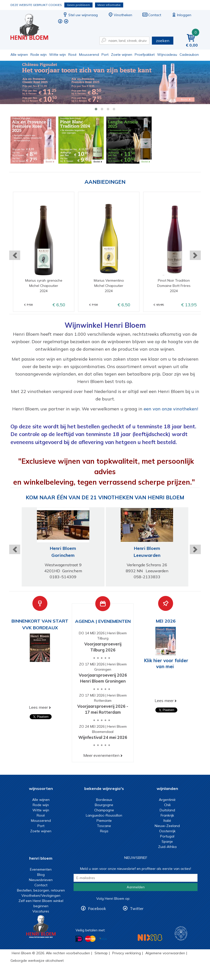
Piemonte (104, 820)
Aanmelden (136, 887)
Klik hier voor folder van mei (166, 663)
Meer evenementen (101, 755)
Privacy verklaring (126, 953)
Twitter (136, 908)
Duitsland (167, 810)
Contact (151, 15)
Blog (41, 874)
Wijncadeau (167, 54)
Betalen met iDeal (79, 939)
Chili (167, 805)
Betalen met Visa (103, 939)
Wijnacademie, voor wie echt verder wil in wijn (181, 933)
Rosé (72, 54)
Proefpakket (145, 54)
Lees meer (38, 707)
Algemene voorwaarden (165, 953)
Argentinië (167, 799)
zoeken (162, 40)
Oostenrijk (167, 831)
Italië (167, 820)
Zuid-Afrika (167, 846)
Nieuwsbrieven (41, 880)
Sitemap (101, 953)
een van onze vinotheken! (171, 409)
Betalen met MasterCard (90, 938)
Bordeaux (104, 799)
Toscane (104, 826)
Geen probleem (78, 5)
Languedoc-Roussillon (104, 815)
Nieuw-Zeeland (167, 826)
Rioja (104, 831)
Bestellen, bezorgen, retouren (41, 890)
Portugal (167, 836)
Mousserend (89, 54)
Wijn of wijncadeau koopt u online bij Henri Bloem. (32, 27)
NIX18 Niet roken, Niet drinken (150, 937)
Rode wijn (38, 54)
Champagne (104, 810)
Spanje (167, 841)
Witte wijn (57, 54)
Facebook (97, 908)
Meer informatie (109, 5)
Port (105, 54)
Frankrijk (167, 815)
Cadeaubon (189, 54)
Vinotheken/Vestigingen (40, 895)
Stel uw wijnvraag (80, 15)
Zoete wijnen (121, 54)
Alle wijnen (19, 54)
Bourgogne (104, 805)
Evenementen (41, 869)
